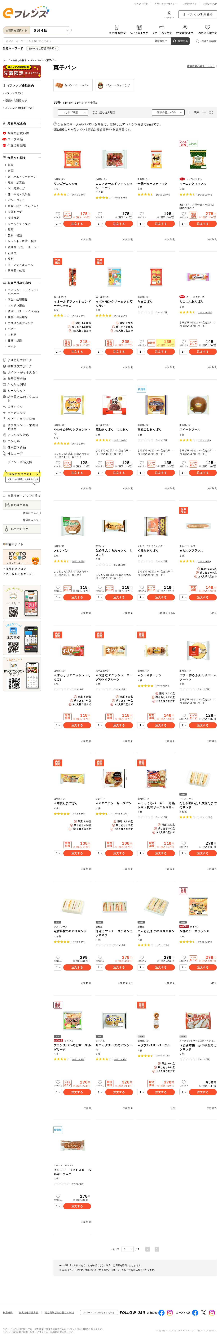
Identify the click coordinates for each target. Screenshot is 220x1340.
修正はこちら (32, 519)
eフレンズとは (13, 93)
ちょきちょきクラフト (20, 574)
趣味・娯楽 (13, 340)
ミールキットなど (18, 223)
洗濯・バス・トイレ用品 (22, 311)
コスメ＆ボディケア (19, 323)
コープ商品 (15, 139)
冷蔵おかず (13, 211)
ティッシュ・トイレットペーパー (22, 291)
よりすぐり (15, 406)
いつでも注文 (17, 529)
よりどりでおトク (19, 360)
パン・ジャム (36, 60)
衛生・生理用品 (16, 299)
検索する (180, 41)
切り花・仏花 (15, 270)
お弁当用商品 (16, 378)
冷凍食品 (12, 217)
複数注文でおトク (19, 366)
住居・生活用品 (16, 317)
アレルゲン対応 (18, 435)
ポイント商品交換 (19, 462)
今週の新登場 (16, 145)
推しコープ (15, 453)
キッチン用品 (15, 305)
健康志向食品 (16, 447)
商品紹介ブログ (16, 568)
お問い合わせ (210, 3)
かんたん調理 (16, 384)
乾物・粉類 (13, 235)
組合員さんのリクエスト (22, 398)
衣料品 (10, 334)
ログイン (169, 14)
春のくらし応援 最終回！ (43, 48)
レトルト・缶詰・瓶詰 (20, 241)
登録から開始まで (15, 100)
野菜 (9, 170)
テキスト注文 (141, 3)
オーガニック (16, 412)
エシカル (13, 441)
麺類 (9, 229)
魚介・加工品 (15, 182)
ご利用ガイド (190, 3)
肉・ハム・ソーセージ (20, 176)
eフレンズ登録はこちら (18, 107)
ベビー (10, 328)
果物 (9, 164)
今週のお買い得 (18, 133)
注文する (77, 223)
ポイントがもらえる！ (22, 372)
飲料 (9, 258)
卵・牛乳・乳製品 (18, 194)
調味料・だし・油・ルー (22, 247)
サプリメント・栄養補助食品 (22, 426)
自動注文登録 (17, 505)
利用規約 (8, 1312)
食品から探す (20, 60)
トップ (6, 60)
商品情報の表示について (202, 66)
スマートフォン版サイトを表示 (99, 1312)
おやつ (10, 253)
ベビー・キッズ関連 (21, 419)
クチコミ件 (78, 194)
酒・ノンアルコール (19, 264)
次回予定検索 (206, 41)
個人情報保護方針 (28, 1312)
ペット (10, 346)
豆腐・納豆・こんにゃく (22, 206)
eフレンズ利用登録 (197, 14)
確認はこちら (32, 513)
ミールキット (16, 390)
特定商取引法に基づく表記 (59, 1312)
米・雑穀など (15, 188)
